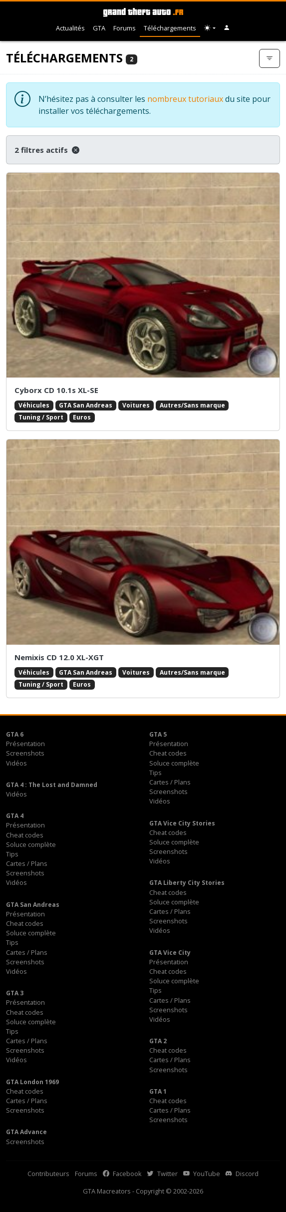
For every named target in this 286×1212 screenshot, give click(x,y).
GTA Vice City (170, 952)
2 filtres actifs (46, 150)
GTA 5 (158, 734)
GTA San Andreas (85, 405)
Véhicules (33, 405)
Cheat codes (168, 753)
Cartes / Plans (170, 782)
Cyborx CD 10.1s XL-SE (56, 390)
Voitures (136, 405)
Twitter (162, 1173)
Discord (242, 1173)
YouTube (201, 1173)
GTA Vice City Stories (182, 823)
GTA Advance (26, 1132)
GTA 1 (158, 1091)
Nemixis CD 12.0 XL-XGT (59, 657)
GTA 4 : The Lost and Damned (51, 785)
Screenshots (25, 753)
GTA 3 (14, 993)
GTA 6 (14, 734)
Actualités (70, 27)
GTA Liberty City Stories (187, 882)
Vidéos (16, 763)
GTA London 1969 (32, 1082)
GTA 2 (158, 1041)
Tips (155, 772)
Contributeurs (48, 1173)
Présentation (25, 743)
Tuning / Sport (40, 417)
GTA (99, 27)
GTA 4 (14, 815)
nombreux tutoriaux (185, 98)
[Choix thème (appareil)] (209, 28)
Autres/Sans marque (192, 405)
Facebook (122, 1173)
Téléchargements (170, 27)
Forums (124, 27)
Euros (82, 417)
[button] (227, 28)
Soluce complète (174, 763)
